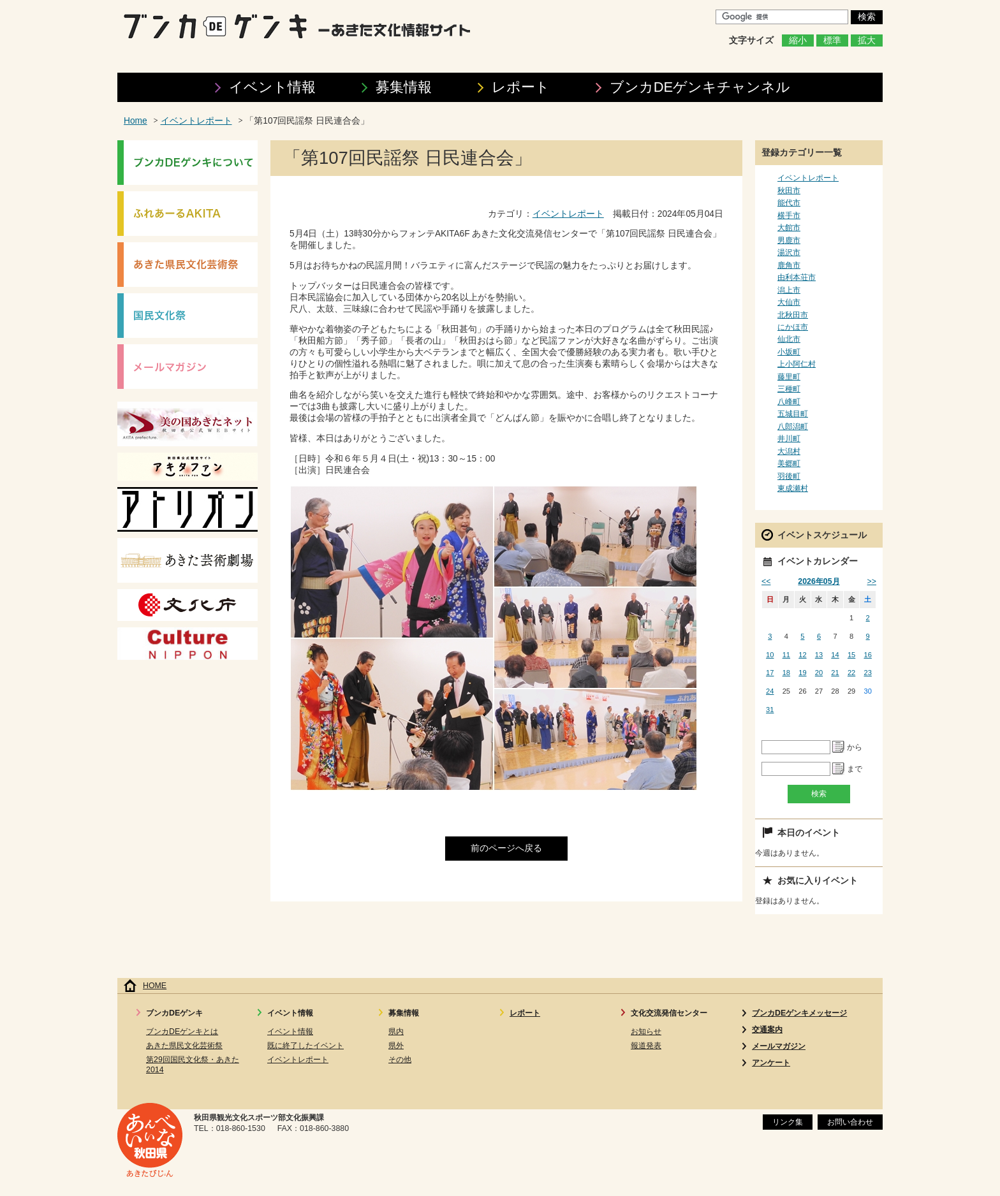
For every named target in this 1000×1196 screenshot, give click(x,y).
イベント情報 (272, 87)
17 (770, 672)
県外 (396, 1045)
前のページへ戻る (506, 848)
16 (868, 655)
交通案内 (767, 1029)
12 (802, 655)
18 (786, 672)
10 (770, 655)
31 (770, 709)
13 (819, 655)
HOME (154, 985)
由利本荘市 (796, 277)
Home (135, 121)
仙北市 (788, 339)
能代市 (788, 202)
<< (765, 581)
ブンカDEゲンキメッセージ (799, 1013)
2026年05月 (818, 581)
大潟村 (788, 451)
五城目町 (792, 413)
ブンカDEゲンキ (700, 87)
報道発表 (646, 1045)
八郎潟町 (792, 426)
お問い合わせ (850, 1122)
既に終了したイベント (305, 1045)
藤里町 (788, 376)
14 (835, 655)
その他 (399, 1059)
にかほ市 (792, 327)
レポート (521, 87)
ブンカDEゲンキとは (182, 1031)
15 (851, 655)
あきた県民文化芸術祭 (184, 1045)
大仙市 (788, 302)
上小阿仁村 (796, 364)
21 (835, 672)
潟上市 (788, 290)
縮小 (798, 40)
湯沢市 (788, 252)
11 (786, 655)
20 (819, 672)
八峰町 (788, 401)
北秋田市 (792, 314)
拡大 (867, 40)
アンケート (771, 1062)
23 (868, 672)
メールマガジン (778, 1046)
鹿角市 (788, 265)
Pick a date (838, 747)
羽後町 (788, 476)
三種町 (788, 388)
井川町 (788, 438)
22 (851, 672)
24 (770, 691)
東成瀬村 (792, 488)
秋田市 (788, 190)
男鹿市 (788, 240)
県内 (396, 1031)
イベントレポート (196, 121)
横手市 (788, 215)
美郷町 (788, 463)
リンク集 (787, 1122)
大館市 (788, 227)
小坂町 (788, 351)
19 (802, 672)
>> (871, 581)
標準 (832, 40)
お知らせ (646, 1031)
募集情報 (404, 87)
